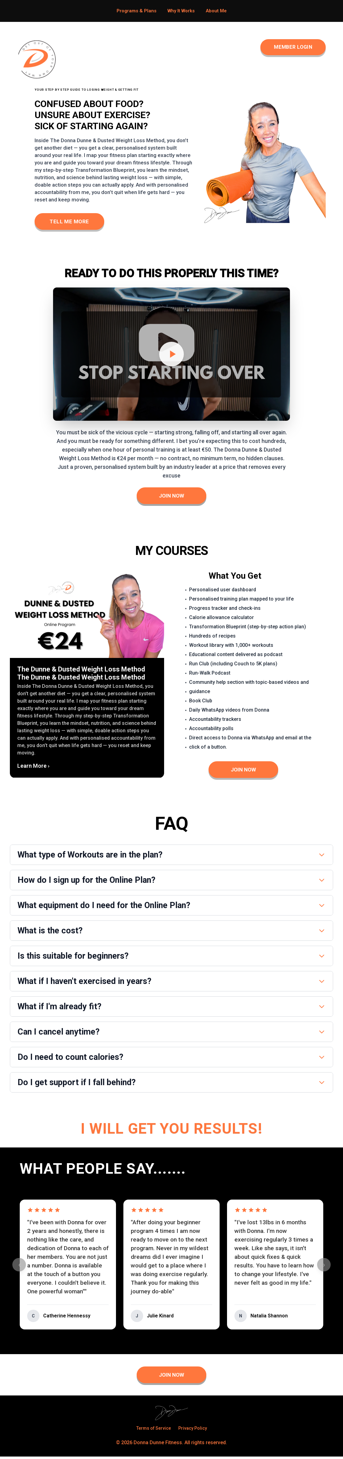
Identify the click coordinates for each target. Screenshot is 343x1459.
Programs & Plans (136, 11)
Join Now (171, 496)
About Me (216, 11)
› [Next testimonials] (324, 1267)
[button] (87, 676)
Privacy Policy (192, 1430)
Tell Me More (71, 221)
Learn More (33, 767)
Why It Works (181, 11)
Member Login (289, 47)
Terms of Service (153, 1430)
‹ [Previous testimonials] (19, 1267)
